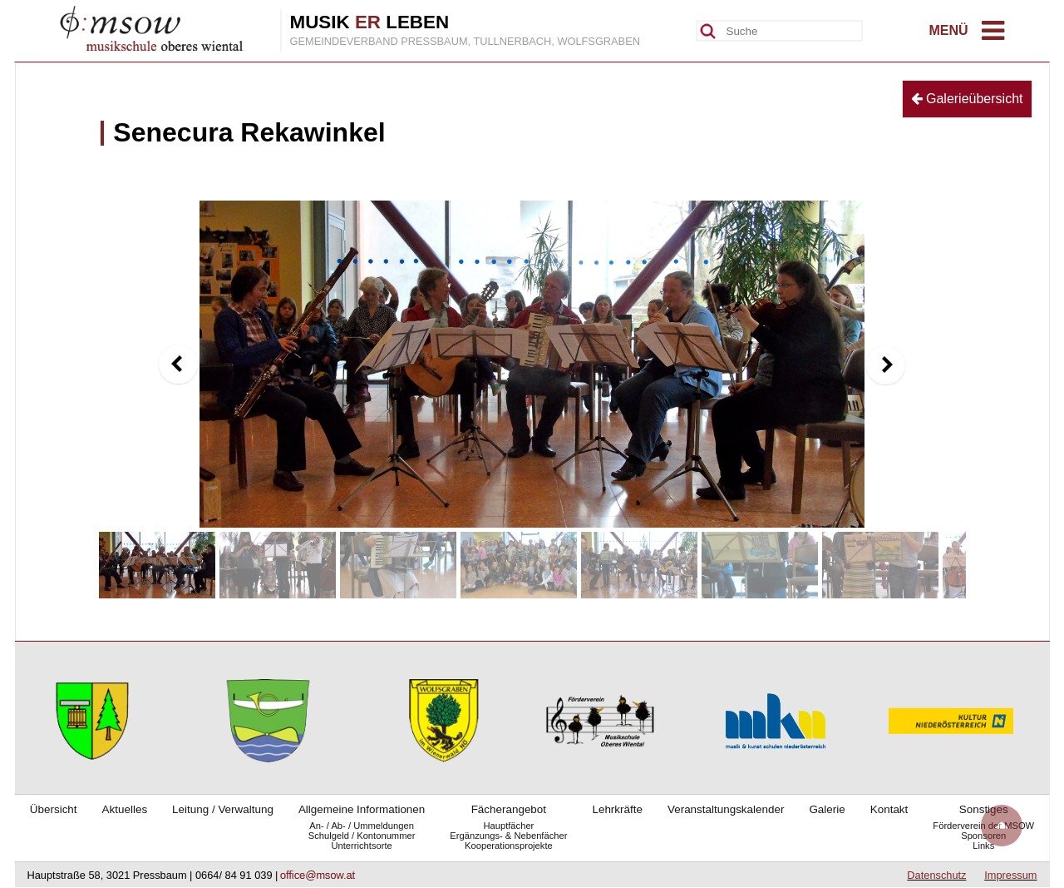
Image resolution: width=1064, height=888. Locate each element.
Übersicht (53, 809)
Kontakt (889, 809)
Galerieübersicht (967, 99)
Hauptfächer (508, 826)
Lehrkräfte (617, 809)
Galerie (827, 809)
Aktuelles (125, 809)
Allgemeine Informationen (361, 809)
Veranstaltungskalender (725, 809)
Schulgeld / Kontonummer (362, 836)
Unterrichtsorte (361, 846)
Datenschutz (936, 875)
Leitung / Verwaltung (222, 809)
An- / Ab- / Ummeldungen (361, 826)
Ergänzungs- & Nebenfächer (508, 836)
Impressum (1010, 875)
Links (983, 846)
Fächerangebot (508, 809)
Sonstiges (983, 809)
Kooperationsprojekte (509, 846)
